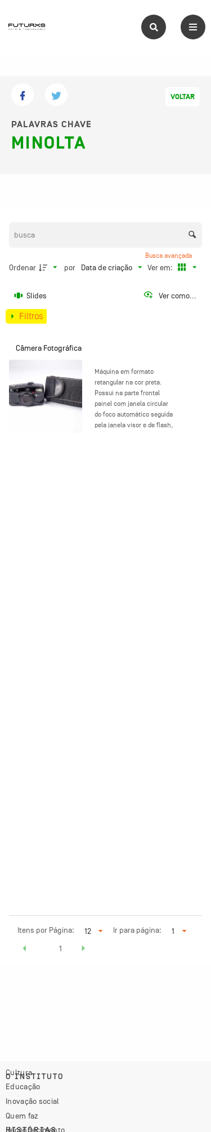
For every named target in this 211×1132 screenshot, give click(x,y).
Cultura (19, 1072)
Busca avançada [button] (169, 255)
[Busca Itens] (106, 235)
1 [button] (60, 948)
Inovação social (33, 1101)
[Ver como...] (169, 295)
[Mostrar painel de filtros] (26, 316)
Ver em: (160, 267)
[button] (25, 950)
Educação (23, 1086)
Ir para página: (137, 929)
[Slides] (31, 295)
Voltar (182, 96)
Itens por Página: (45, 929)
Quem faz (22, 1115)
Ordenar (22, 267)
